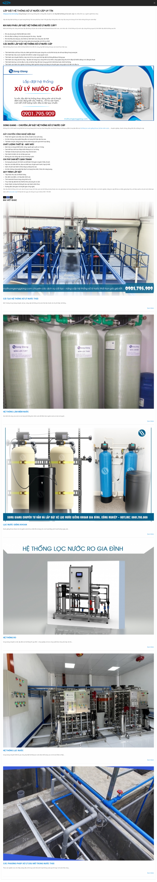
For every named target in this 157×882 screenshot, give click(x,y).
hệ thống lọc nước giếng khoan (89, 128)
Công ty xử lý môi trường (10, 14)
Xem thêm (150, 308)
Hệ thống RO (9, 637)
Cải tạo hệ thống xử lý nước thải (20, 298)
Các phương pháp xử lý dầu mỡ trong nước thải (28, 863)
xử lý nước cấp (13, 192)
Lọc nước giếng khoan (15, 524)
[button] (4, 197)
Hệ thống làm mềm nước (16, 412)
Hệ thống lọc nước (13, 750)
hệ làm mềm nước (104, 128)
